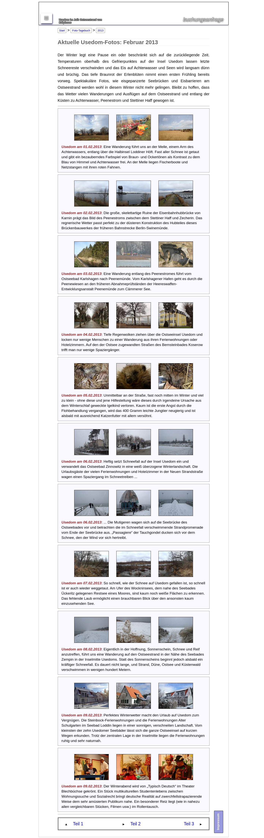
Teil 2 (135, 823)
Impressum (218, 821)
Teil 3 (189, 823)
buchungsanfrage (203, 19)
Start (62, 30)
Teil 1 (78, 823)
